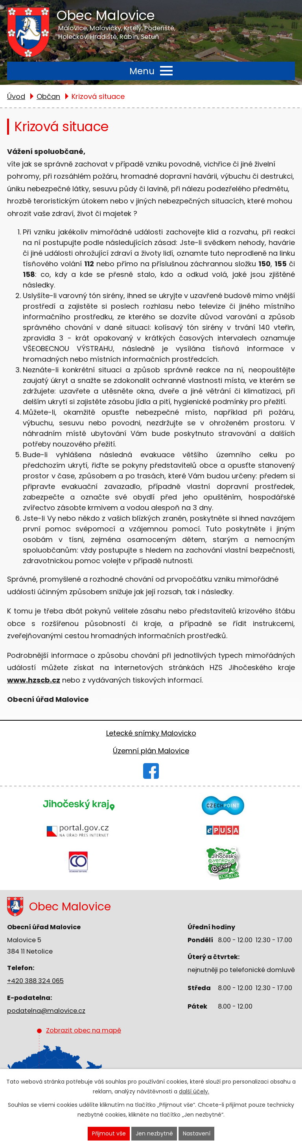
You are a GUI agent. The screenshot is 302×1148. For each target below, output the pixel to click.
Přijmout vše (109, 1133)
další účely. (194, 1091)
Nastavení (196, 1133)
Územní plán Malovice (151, 751)
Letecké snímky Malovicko (151, 733)
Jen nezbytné (154, 1133)
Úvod (16, 96)
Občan (48, 96)
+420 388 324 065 (35, 980)
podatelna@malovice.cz (46, 1010)
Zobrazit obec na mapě (78, 1062)
